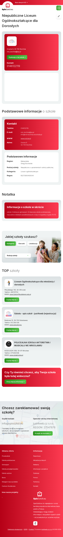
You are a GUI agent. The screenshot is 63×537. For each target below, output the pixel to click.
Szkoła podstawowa (8, 460)
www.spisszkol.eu (16, 325)
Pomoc (35, 477)
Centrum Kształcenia (8, 486)
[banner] (8, 6)
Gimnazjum (5, 465)
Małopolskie (25, 161)
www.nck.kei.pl (26, 138)
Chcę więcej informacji (14, 382)
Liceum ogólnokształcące (29, 171)
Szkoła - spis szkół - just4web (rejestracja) (35, 313)
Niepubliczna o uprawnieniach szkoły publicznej (37, 167)
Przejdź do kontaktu (42, 433)
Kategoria (10, 244)
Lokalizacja (33, 244)
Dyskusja (36, 473)
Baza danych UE (20, 2)
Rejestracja (36, 456)
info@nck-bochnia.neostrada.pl (31, 134)
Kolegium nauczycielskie (10, 482)
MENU (58, 8)
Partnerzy (36, 482)
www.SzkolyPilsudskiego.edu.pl (20, 294)
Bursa (4, 477)
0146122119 (13, 66)
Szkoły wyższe (7, 473)
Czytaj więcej (11, 300)
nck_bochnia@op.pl (14, 52)
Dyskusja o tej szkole (16, 57)
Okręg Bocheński (26, 163)
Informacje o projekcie (40, 469)
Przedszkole (6, 456)
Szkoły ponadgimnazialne (10, 469)
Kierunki (22, 244)
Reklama (36, 465)
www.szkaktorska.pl (16, 355)
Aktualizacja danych (39, 460)
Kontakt (35, 486)
